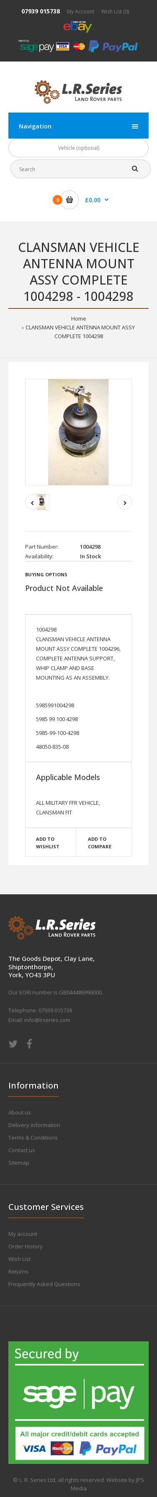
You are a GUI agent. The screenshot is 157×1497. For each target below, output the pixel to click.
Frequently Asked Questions (44, 1284)
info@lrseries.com (47, 1020)
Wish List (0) (115, 11)
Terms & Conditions (33, 1137)
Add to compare (99, 843)
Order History (25, 1246)
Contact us (21, 1150)
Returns (18, 1271)
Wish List (19, 1259)
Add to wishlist (47, 843)
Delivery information (34, 1125)
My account (22, 1234)
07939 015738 (40, 11)
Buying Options (46, 574)
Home (78, 318)
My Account (80, 11)
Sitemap (18, 1162)
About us (19, 1112)
